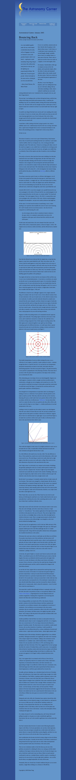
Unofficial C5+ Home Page (52, 24)
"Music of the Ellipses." (24, 593)
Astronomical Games (23, 24)
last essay (43, 171)
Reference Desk (42, 23)
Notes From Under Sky (33, 24)
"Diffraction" (42, 400)
